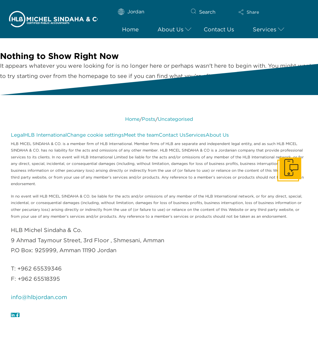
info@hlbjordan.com (39, 297)
